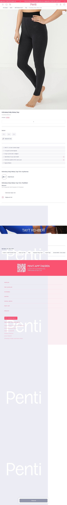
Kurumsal (7, 291)
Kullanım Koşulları (8, 333)
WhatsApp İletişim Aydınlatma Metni (13, 338)
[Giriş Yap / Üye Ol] (61, 4)
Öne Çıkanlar (8, 287)
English (6, 310)
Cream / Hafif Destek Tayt (9, 252)
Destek (6, 296)
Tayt (26, 7)
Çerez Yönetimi (8, 336)
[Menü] (3, 4)
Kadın (11, 7)
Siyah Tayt (47, 252)
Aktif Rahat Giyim (19, 7)
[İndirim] (10, 4)
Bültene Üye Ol (12, 318)
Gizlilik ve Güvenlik (9, 330)
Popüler (6, 282)
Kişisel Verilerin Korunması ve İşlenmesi (14, 325)
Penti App (7, 306)
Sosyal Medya (8, 301)
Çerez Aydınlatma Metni (10, 328)
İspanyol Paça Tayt (38, 252)
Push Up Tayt (22, 252)
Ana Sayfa (5, 7)
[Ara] (6, 4)
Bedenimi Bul (7, 139)
